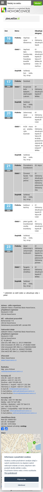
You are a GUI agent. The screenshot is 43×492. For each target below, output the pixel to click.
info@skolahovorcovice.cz (19, 389)
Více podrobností (10, 473)
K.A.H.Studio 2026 (18, 490)
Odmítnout (21, 485)
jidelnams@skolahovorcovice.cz (25, 413)
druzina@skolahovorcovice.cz (24, 393)
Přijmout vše (21, 479)
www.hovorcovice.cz (9, 360)
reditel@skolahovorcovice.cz (12, 371)
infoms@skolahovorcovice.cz (21, 411)
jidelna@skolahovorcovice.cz (23, 391)
